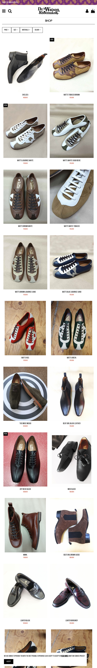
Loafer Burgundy (72, 621)
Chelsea (25, 95)
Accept (9, 662)
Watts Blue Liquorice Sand (71, 292)
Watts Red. (25, 358)
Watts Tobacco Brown (72, 95)
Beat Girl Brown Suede (72, 555)
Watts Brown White (25, 226)
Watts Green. (71, 358)
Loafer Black (25, 621)
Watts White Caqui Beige (72, 160)
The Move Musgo (25, 423)
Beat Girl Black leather (71, 423)
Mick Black (72, 489)
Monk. (25, 555)
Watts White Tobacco (72, 226)
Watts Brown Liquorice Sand (25, 292)
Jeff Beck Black (25, 489)
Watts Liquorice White (25, 160)
